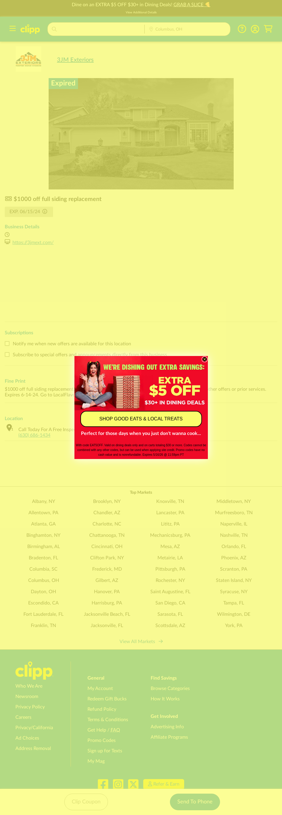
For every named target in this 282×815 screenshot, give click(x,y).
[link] (141, 383)
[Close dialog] (204, 359)
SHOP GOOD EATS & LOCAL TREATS (141, 418)
